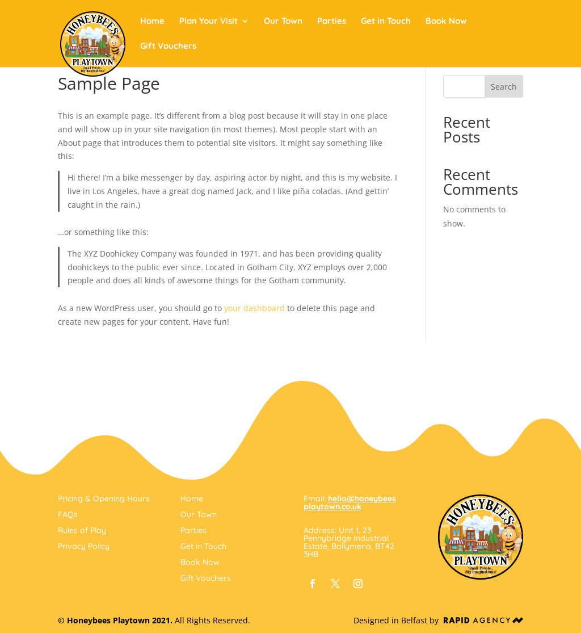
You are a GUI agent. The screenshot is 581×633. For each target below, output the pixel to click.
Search (504, 86)
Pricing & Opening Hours (104, 498)
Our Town (283, 21)
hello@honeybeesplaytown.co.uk (350, 502)
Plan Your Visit (208, 21)
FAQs (68, 514)
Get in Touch (386, 21)
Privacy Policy (84, 546)
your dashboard (254, 308)
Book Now (446, 21)
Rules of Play (82, 530)
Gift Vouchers (168, 46)
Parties (331, 21)
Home (152, 21)
